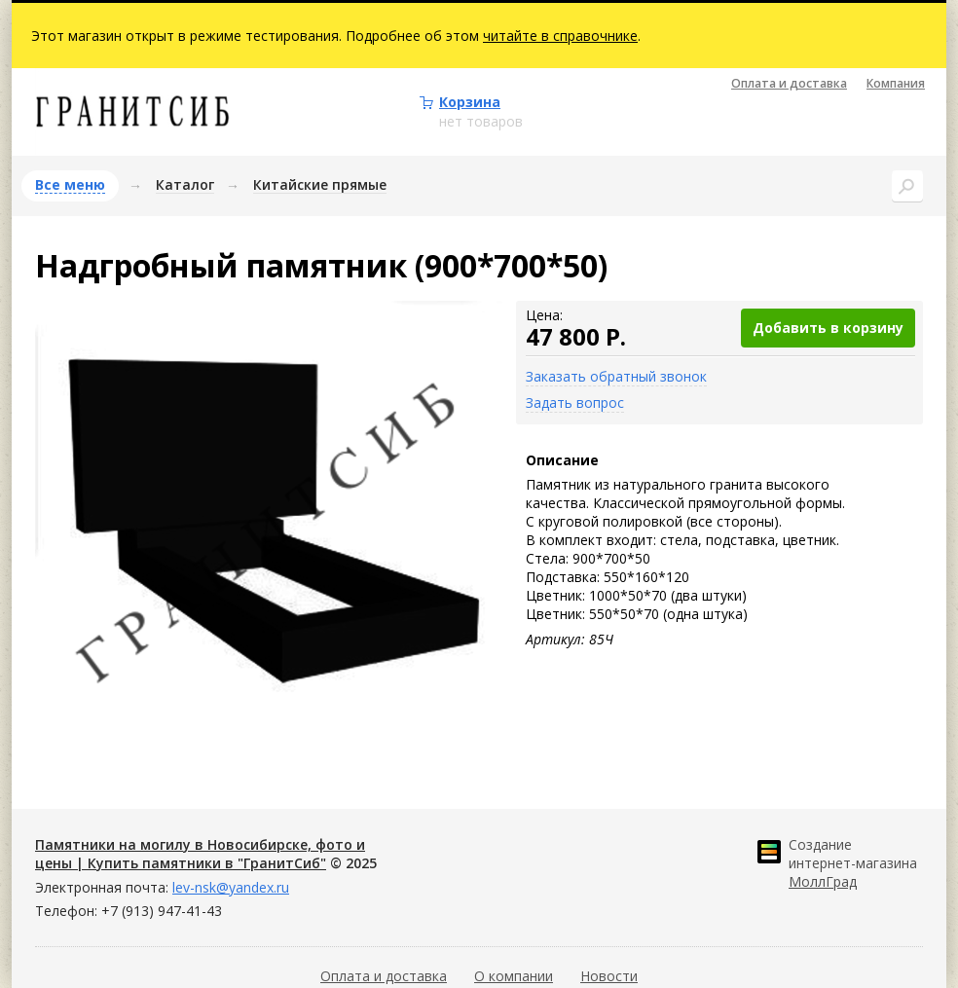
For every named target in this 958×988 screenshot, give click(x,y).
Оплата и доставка (789, 83)
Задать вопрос (575, 402)
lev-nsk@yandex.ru (230, 887)
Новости (609, 976)
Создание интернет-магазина (853, 863)
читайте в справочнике (560, 35)
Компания (895, 83)
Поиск (907, 185)
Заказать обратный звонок (616, 376)
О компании (513, 976)
